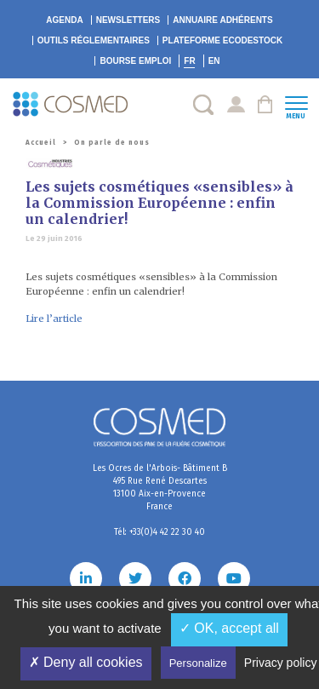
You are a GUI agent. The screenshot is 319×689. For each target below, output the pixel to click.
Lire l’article (54, 318)
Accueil (41, 142)
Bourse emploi (135, 61)
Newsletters (128, 20)
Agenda (64, 20)
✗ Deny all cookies (86, 662)
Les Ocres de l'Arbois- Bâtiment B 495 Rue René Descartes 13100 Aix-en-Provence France (160, 487)
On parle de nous (112, 142)
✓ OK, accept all (229, 628)
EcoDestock (222, 40)
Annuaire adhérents (222, 20)
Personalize (198, 663)
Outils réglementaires (93, 40)
